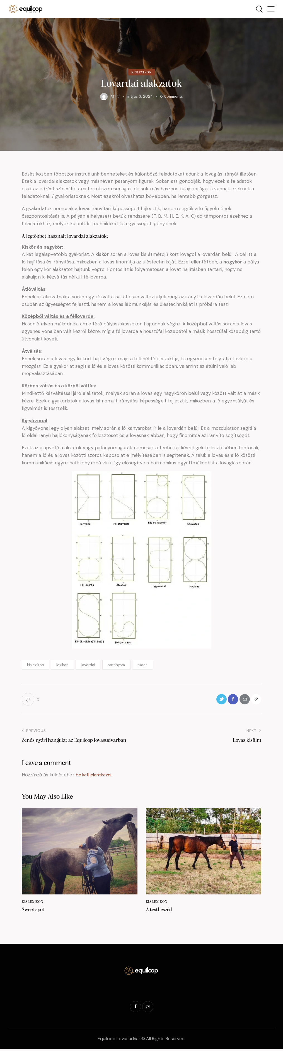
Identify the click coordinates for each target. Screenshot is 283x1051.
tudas (142, 665)
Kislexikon (141, 72)
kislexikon (35, 665)
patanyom (116, 665)
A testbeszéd (160, 912)
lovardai (88, 665)
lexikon (62, 665)
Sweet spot (34, 912)
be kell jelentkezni (95, 776)
